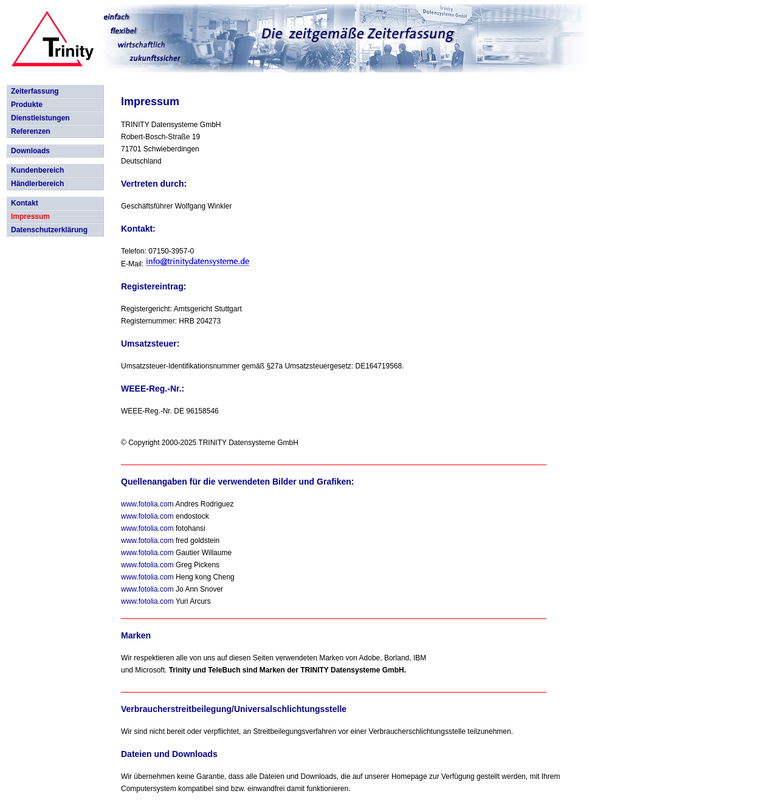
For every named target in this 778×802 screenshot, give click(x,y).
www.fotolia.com (147, 504)
